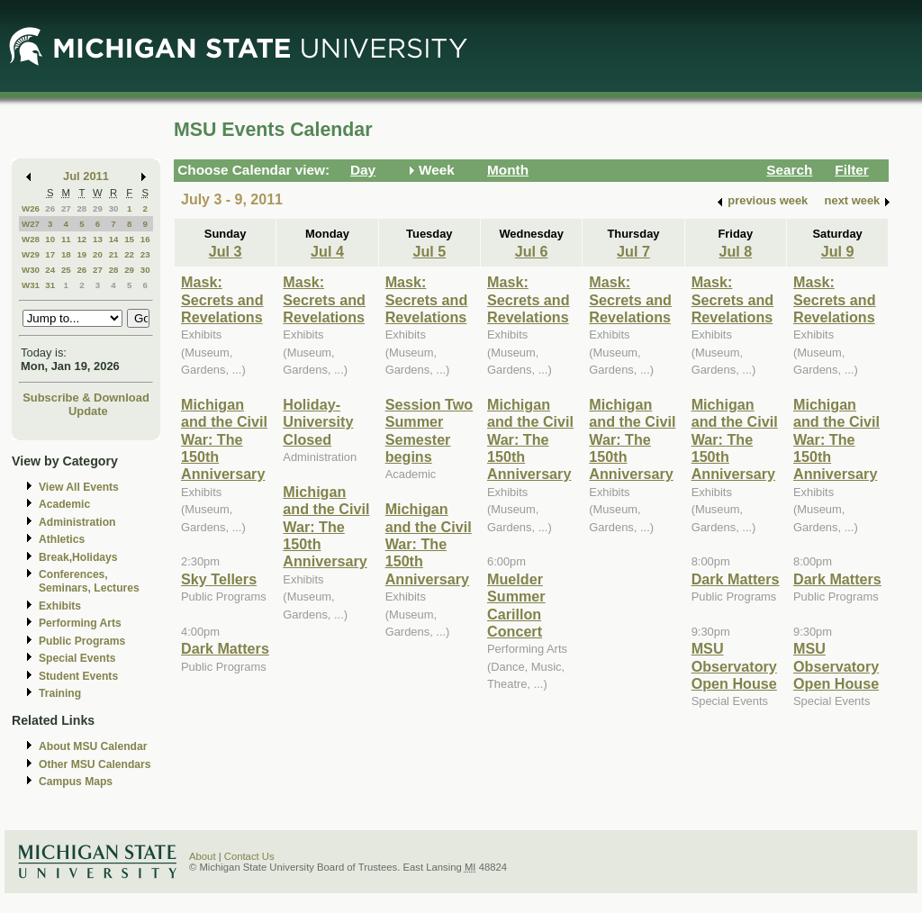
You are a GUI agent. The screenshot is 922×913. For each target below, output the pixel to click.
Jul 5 (429, 251)
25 (66, 270)
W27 (31, 224)
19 (81, 254)
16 (145, 239)
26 (50, 208)
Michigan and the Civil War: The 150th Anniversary (224, 439)
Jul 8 (735, 251)
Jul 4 (327, 251)
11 (66, 239)
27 (66, 208)
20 (98, 254)
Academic (64, 504)
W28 (31, 239)
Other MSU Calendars (95, 764)
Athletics (62, 539)
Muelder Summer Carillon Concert (516, 605)
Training (60, 693)
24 (50, 270)
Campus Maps (76, 781)
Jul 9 (837, 251)
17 (50, 254)
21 (114, 254)
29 (98, 208)
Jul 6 (531, 251)
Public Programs (82, 641)
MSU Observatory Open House (734, 666)
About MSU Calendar (93, 746)
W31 (31, 285)
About (202, 856)
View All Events (79, 487)
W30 (31, 270)
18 (66, 254)
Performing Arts (80, 623)
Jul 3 (225, 251)
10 (50, 239)
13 (98, 239)
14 (114, 239)
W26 (31, 208)
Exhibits (60, 606)
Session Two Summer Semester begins (429, 430)
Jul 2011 (86, 176)
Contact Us (249, 856)
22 (129, 254)
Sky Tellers (219, 579)
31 (50, 285)
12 (81, 239)
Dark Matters (225, 648)
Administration (77, 522)
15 (129, 239)
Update (88, 411)
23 (145, 254)
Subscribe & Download (86, 397)
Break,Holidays (78, 557)
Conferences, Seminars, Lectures (89, 581)
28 (81, 208)
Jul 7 (633, 251)
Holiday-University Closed (318, 421)
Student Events (78, 676)
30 (114, 208)
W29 (31, 254)
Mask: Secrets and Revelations (222, 299)
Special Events (77, 658)
